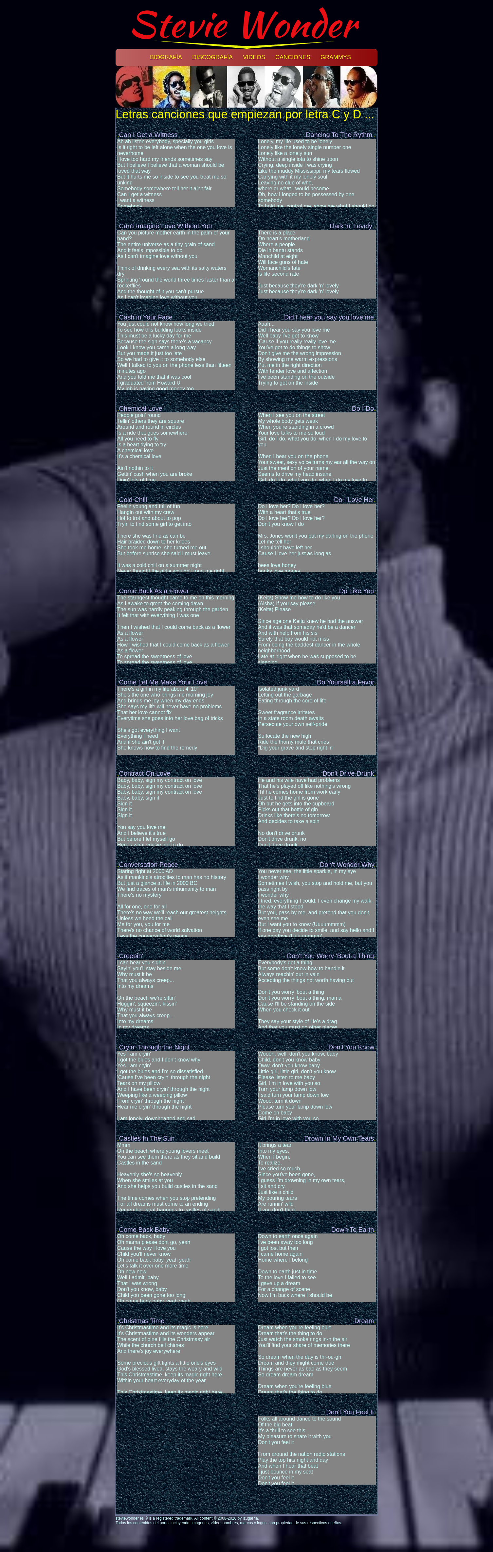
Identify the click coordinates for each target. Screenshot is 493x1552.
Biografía (166, 57)
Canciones (292, 57)
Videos (254, 57)
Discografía (212, 57)
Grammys (335, 57)
